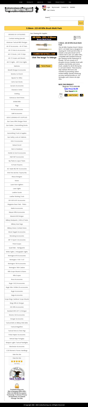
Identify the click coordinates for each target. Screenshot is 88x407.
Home (20, 2)
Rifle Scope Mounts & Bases (17, 271)
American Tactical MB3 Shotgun (17, 42)
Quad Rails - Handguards (17, 248)
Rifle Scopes (17, 275)
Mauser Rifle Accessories (17, 212)
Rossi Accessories (17, 279)
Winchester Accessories (16, 346)
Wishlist (72, 7)
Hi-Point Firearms (16, 165)
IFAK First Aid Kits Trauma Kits (17, 173)
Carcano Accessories (17, 86)
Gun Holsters (17, 129)
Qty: (61, 94)
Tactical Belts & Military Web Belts (17, 323)
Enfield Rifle (17, 102)
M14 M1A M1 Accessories (17, 200)
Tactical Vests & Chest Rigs (17, 331)
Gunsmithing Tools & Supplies (16, 133)
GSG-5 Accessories (17, 141)
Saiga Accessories (17, 295)
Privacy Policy (59, 2)
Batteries (17, 66)
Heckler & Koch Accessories (17, 153)
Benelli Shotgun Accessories (17, 70)
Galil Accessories (16, 113)
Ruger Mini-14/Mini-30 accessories (17, 287)
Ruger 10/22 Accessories (17, 283)
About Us (40, 2)
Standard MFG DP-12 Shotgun (17, 311)
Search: (47, 17)
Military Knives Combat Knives (17, 228)
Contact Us (64, 7)
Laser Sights (17, 188)
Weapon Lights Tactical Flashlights (17, 342)
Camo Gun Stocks (17, 82)
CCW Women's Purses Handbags (16, 350)
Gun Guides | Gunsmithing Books (17, 125)
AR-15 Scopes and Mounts (16, 58)
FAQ (70, 2)
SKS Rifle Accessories (17, 307)
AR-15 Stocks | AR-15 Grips (17, 54)
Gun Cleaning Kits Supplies (17, 117)
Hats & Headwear (17, 149)
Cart (48, 10)
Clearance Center (16, 90)
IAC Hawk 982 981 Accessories (17, 169)
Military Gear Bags (17, 224)
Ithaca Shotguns (17, 177)
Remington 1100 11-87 (17, 260)
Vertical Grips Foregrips (17, 339)
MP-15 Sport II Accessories (17, 240)
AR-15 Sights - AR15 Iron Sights (17, 62)
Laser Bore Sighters (17, 184)
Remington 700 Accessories (17, 263)
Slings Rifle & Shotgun (17, 303)
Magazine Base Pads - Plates (17, 204)
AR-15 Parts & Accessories (16, 50)
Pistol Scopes (17, 244)
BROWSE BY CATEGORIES (16, 34)
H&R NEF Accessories (17, 157)
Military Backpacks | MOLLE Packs (17, 220)
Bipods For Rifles (16, 78)
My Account (55, 7)
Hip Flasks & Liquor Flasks (17, 161)
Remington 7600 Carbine (17, 267)
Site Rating (17, 363)
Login (48, 7)
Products (30, 2)
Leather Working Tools (17, 196)
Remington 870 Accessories (17, 256)
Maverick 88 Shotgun (17, 216)
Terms (49, 2)
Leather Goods (17, 192)
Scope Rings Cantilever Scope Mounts (17, 299)
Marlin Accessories (17, 208)
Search (81, 23)
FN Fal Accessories (17, 109)
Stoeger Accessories (16, 319)
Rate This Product (66, 84)
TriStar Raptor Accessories (16, 335)
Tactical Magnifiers (17, 327)
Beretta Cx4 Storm (17, 74)
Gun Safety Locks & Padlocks (16, 137)
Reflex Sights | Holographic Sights (17, 252)
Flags (17, 105)
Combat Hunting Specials (17, 38)
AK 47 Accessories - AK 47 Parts (17, 46)
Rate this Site (17, 354)
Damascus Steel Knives (16, 98)
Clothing (17, 94)
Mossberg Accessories (17, 236)
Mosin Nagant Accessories (16, 232)
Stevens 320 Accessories (17, 315)
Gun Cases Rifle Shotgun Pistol (17, 121)
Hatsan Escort (16, 145)
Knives (17, 181)
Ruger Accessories (17, 291)
